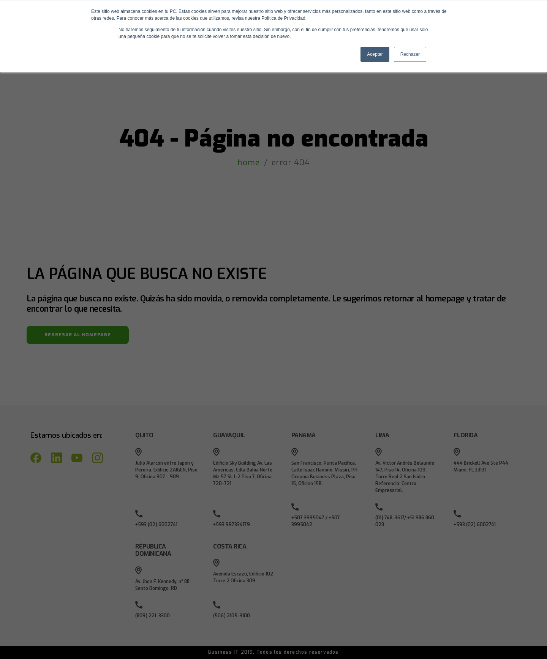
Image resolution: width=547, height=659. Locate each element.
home (248, 162)
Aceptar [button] (375, 54)
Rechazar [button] (410, 54)
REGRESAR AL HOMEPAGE (77, 335)
